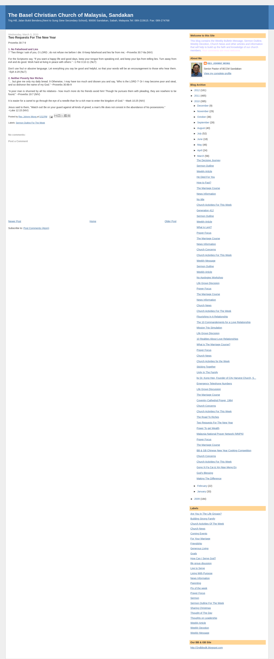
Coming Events (198, 533)
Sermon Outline (205, 165)
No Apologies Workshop (210, 277)
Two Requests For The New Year (215, 422)
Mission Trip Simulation (209, 327)
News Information (206, 193)
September (203, 122)
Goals (193, 553)
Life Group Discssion (208, 283)
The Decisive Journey (208, 160)
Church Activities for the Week (213, 361)
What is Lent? (204, 227)
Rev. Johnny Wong (218, 63)
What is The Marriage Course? (213, 344)
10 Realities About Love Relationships (217, 338)
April (200, 150)
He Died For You (206, 177)
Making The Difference (209, 478)
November (203, 111)
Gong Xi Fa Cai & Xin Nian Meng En (217, 467)
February (202, 485)
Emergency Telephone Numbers (214, 383)
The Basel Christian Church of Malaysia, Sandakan (70, 15)
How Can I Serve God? (203, 558)
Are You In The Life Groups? (206, 513)
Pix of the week (198, 588)
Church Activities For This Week (214, 204)
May (200, 144)
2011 (197, 95)
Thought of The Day (201, 613)
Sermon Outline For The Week (30, 123)
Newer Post (14, 221)
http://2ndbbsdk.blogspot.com (206, 647)
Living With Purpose (201, 573)
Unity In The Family (207, 372)
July (199, 133)
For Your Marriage (200, 538)
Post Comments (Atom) (36, 228)
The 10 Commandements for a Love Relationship (224, 322)
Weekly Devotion (199, 627)
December (203, 105)
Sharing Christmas (200, 608)
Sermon (194, 598)
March (201, 156)
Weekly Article (204, 171)
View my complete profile (217, 73)
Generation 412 (205, 210)
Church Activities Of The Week (207, 523)
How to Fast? (204, 182)
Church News (204, 305)
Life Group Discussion (209, 389)
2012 (197, 90)
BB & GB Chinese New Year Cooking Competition (224, 450)
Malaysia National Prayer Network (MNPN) (220, 433)
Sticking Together (206, 366)
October (202, 116)
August (201, 128)
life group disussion (201, 563)
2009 (197, 498)
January (202, 491)
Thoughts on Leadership (203, 618)
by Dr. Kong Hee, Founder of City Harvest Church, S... (226, 378)
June (200, 139)
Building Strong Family (202, 518)
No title (200, 199)
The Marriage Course (208, 188)
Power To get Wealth (208, 428)
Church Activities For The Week (214, 311)
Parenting (195, 583)
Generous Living (199, 548)
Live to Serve (197, 568)
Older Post (170, 221)
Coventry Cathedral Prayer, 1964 (215, 400)
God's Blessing (205, 473)
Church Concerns (206, 249)
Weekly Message (206, 260)
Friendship (196, 543)
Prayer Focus (204, 232)
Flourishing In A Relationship (212, 316)
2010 (197, 101)
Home (93, 221)
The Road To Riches (208, 417)
